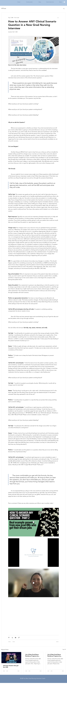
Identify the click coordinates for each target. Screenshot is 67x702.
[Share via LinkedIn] (15, 637)
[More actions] (58, 17)
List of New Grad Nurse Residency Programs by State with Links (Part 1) (32, 655)
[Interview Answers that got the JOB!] (11, 657)
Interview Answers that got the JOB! (10, 666)
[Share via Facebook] (9, 637)
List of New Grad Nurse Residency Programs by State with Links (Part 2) (54, 655)
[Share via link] (19, 637)
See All (64, 649)
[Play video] (33, 50)
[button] (64, 2)
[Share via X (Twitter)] (12, 637)
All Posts (3, 8)
